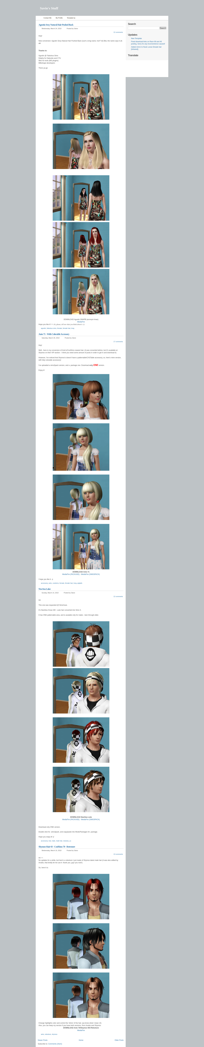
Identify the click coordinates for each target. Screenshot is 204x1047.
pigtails (79, 583)
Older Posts (119, 1040)
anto (50, 583)
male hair (59, 841)
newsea (66, 841)
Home (39, 18)
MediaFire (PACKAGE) (71, 820)
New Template (136, 38)
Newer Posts (42, 1040)
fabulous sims (51, 328)
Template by (71, 18)
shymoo (54, 1034)
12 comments (118, 32)
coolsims (56, 583)
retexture (48, 1034)
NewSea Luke (45, 589)
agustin (43, 328)
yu (70, 841)
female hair (66, 328)
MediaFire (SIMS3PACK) (90, 820)
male (53, 841)
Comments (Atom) (55, 1044)
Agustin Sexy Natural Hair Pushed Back (56, 25)
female (59, 328)
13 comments (118, 854)
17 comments (118, 341)
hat (50, 841)
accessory (44, 583)
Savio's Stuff (49, 8)
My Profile (59, 18)
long (72, 328)
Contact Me (47, 18)
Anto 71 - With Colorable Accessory (54, 334)
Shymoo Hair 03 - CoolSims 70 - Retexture (57, 846)
